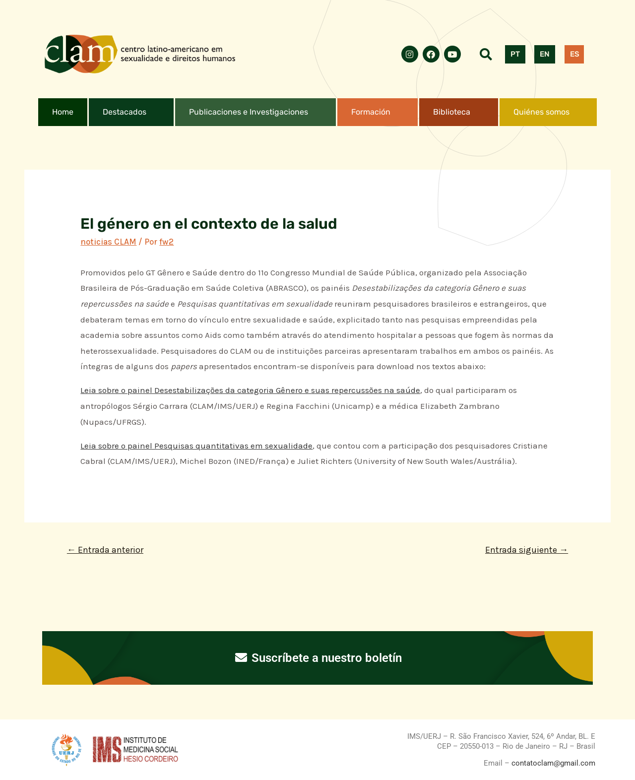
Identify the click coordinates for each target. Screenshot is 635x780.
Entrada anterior (105, 549)
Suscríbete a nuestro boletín (318, 658)
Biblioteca (451, 112)
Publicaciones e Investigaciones (248, 112)
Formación (370, 112)
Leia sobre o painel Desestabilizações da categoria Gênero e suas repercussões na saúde (250, 390)
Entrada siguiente (526, 549)
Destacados (124, 112)
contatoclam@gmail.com (552, 763)
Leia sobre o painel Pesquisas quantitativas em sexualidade (196, 446)
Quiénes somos (541, 112)
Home (62, 112)
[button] (131, 112)
